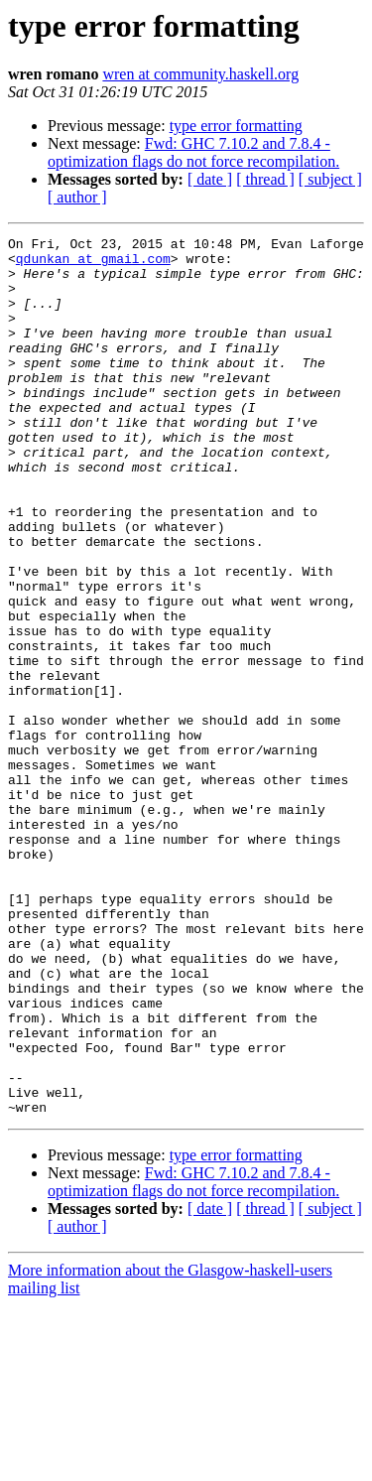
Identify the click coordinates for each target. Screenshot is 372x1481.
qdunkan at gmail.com (93, 264)
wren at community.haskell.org (200, 74)
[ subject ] (330, 179)
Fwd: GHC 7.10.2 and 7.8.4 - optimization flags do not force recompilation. (193, 152)
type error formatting (236, 125)
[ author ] (77, 197)
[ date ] (209, 179)
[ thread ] (265, 179)
